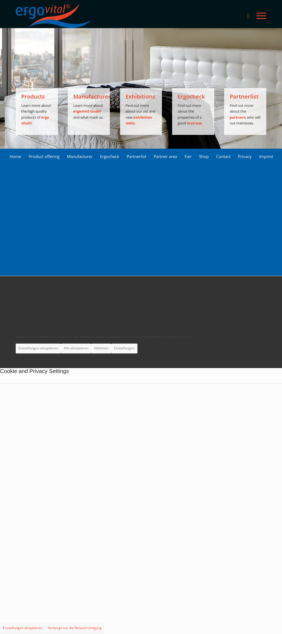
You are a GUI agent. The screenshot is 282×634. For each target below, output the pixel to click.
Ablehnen (101, 348)
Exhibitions (140, 96)
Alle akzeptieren (76, 348)
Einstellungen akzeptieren (38, 348)
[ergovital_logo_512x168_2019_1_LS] (53, 15)
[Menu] (259, 15)
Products (33, 96)
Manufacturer (92, 96)
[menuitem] (248, 15)
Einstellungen (124, 348)
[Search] (248, 15)
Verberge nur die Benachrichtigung (75, 627)
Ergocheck (191, 96)
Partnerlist (244, 96)
